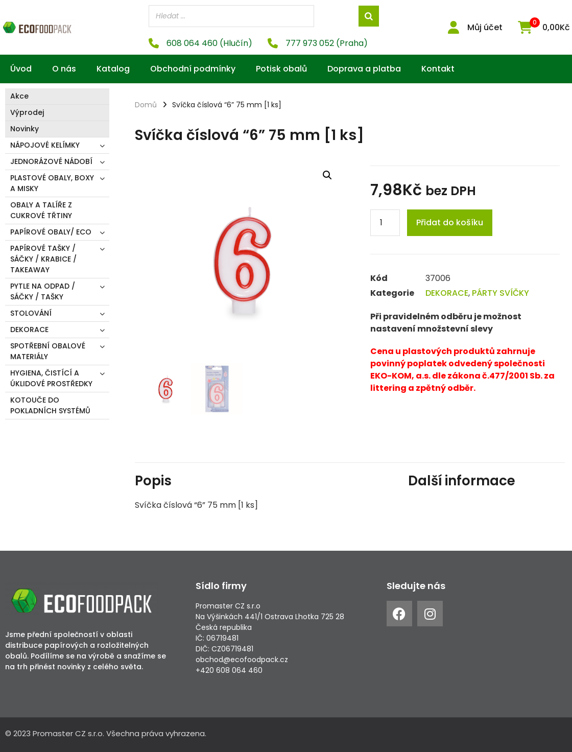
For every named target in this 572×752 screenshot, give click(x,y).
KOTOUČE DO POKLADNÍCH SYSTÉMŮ (50, 405)
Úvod (21, 69)
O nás (64, 69)
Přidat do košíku (449, 222)
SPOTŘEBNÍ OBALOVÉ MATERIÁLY (47, 351)
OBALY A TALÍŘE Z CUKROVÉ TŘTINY (41, 210)
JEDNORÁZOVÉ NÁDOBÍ (51, 161)
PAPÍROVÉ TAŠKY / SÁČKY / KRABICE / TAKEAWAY (43, 259)
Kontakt (438, 69)
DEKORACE (29, 329)
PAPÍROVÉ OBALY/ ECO (50, 232)
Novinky (24, 129)
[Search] (369, 16)
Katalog (113, 69)
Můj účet (485, 27)
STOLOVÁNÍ (31, 313)
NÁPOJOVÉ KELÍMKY (45, 145)
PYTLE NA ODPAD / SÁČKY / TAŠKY (42, 291)
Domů (146, 105)
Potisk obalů (281, 69)
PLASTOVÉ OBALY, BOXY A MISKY (52, 183)
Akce (19, 96)
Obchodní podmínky (192, 69)
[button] (327, 175)
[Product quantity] (385, 222)
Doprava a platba (364, 69)
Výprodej (27, 112)
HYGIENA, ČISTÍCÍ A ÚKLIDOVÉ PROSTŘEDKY (51, 378)
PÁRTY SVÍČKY (500, 293)
